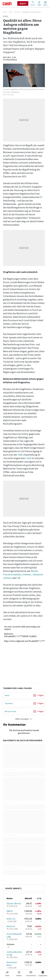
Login (39, 3)
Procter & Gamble (12, 574)
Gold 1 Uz (11, 918)
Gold (29, 458)
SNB (20, 454)
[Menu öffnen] (45, 3)
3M (18, 577)
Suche (33, 3)
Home (5, 12)
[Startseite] (7, 3)
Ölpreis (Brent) (14, 903)
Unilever (26, 574)
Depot (23, 3)
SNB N (9, 911)
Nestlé (34, 571)
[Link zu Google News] (42, 973)
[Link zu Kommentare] (31, 973)
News (10, 12)
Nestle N (11, 926)
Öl (41, 197)
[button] (24, 719)
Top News (17, 12)
